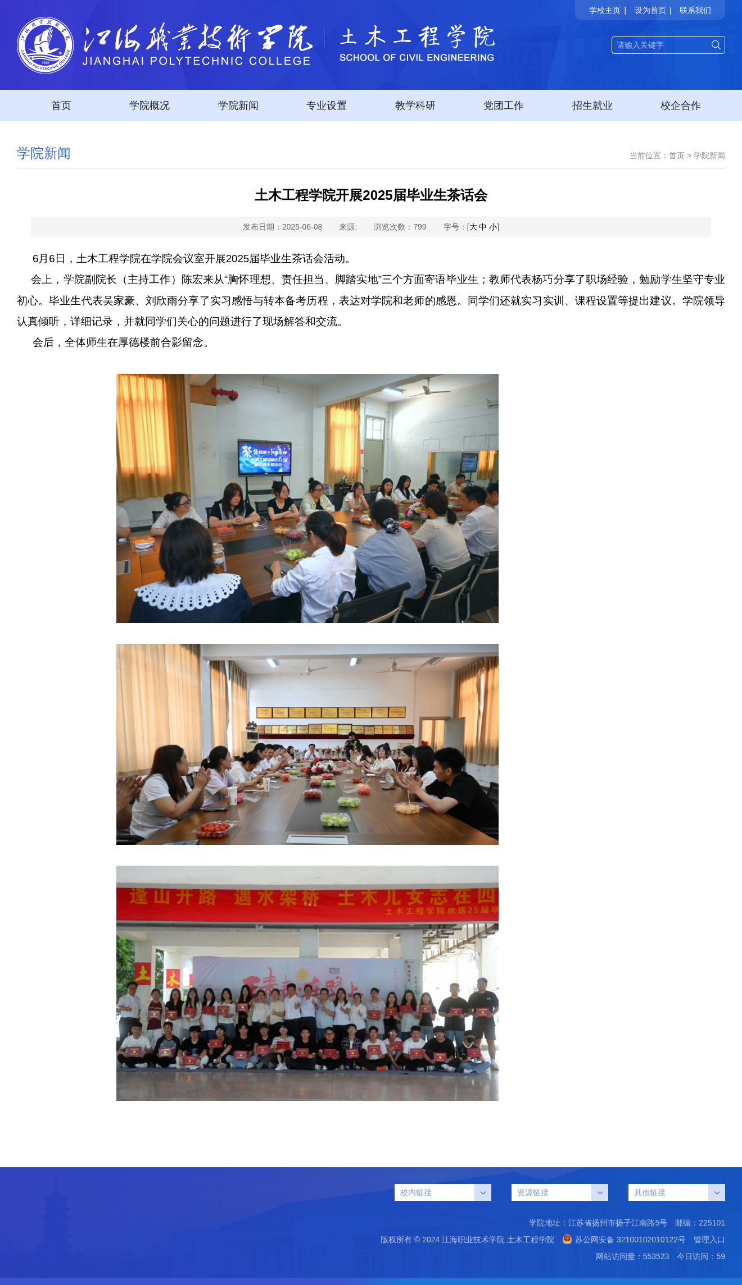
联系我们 (695, 10)
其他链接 (679, 1192)
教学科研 (415, 105)
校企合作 (680, 105)
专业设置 (326, 105)
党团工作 (503, 105)
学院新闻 (238, 105)
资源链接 (562, 1192)
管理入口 (709, 1239)
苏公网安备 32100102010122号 (624, 1239)
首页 (61, 105)
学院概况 (149, 105)
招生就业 (592, 105)
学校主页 (605, 10)
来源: (348, 226)
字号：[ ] (472, 226)
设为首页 (650, 10)
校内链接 (445, 1192)
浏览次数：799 (400, 226)
